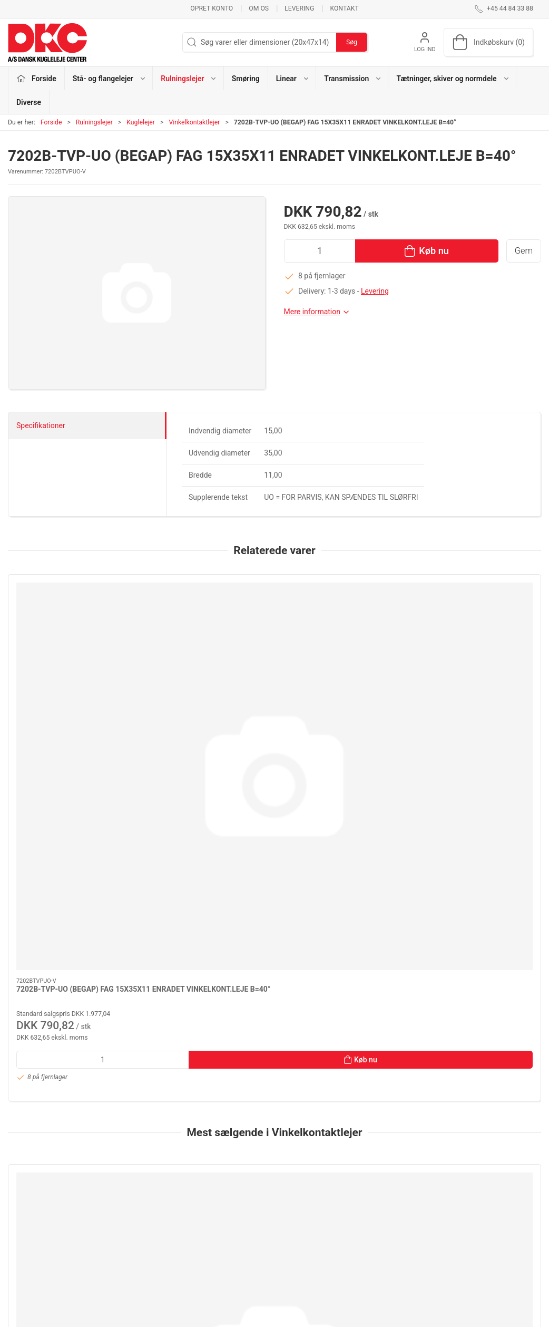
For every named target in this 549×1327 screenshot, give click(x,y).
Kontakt (344, 8)
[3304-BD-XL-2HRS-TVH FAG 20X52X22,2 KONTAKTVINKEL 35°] (207, 912)
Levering (299, 8)
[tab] (256, 1105)
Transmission (215, 1246)
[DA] (47, 42)
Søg (351, 42)
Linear (203, 1231)
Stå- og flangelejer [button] (109, 78)
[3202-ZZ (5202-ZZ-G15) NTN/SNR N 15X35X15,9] (342, 912)
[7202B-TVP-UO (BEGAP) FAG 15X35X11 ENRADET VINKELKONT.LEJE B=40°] (71, 624)
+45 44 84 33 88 (34, 1227)
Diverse (28, 102)
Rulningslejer (94, 122)
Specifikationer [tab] (40, 425)
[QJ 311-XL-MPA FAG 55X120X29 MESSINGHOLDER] (71, 912)
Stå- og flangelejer (222, 1186)
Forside (51, 122)
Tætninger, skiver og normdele (242, 1261)
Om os (259, 8)
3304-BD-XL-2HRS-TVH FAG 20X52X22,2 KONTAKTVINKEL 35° (202, 983)
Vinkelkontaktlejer (194, 122)
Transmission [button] (353, 78)
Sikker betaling (400, 1231)
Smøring (246, 78)
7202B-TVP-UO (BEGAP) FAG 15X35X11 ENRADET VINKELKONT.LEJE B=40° (65, 694)
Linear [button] (293, 78)
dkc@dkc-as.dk (32, 1238)
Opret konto (211, 8)
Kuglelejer (140, 122)
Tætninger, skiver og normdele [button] (452, 78)
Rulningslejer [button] (189, 78)
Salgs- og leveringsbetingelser (425, 1246)
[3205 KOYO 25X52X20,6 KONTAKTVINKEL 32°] (478, 912)
